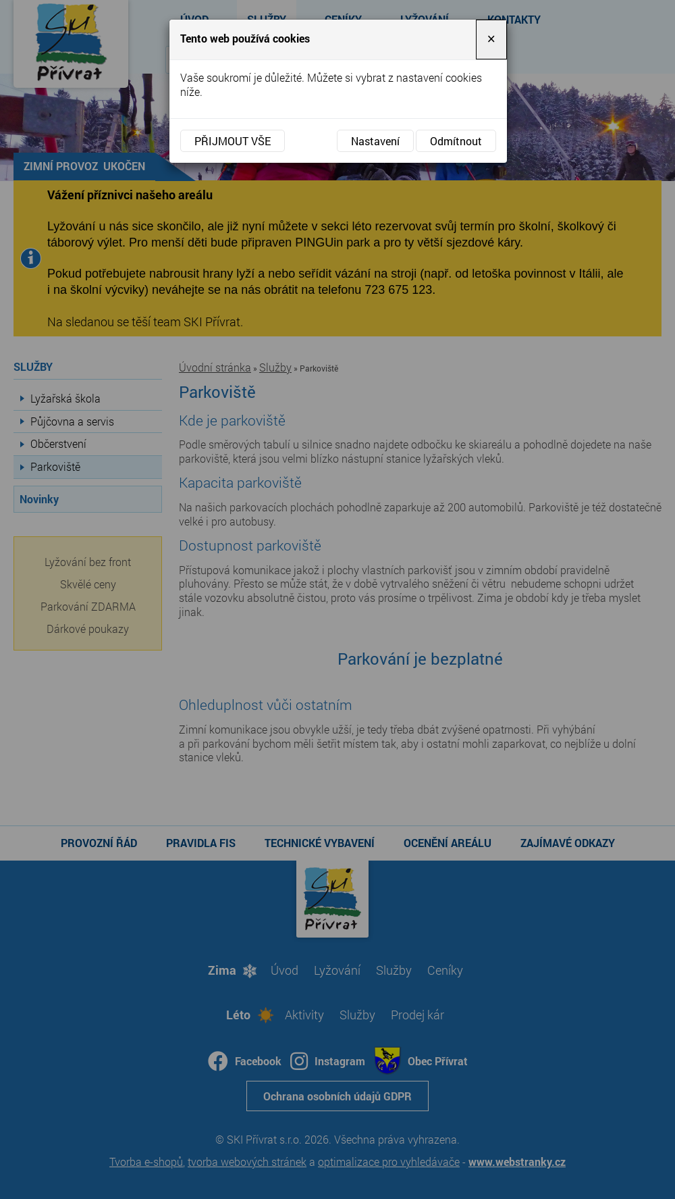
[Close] (491, 39)
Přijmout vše (232, 141)
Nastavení (375, 141)
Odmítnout (456, 141)
